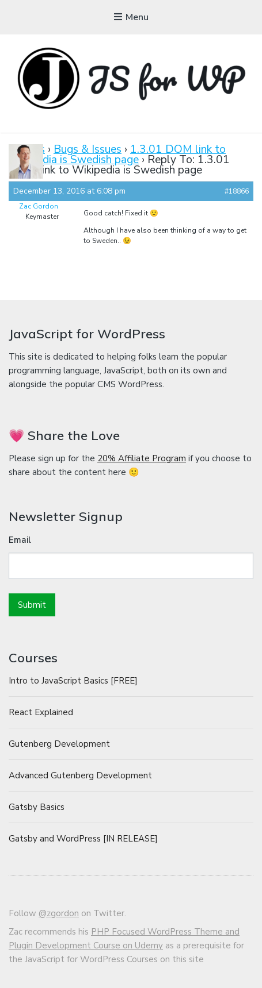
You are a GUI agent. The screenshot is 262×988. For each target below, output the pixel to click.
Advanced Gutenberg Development (80, 775)
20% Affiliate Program (141, 458)
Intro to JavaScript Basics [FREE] (73, 680)
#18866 (237, 191)
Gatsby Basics (36, 807)
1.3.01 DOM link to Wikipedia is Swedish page (117, 154)
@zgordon (59, 913)
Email (20, 540)
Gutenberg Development (59, 744)
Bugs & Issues (87, 149)
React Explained (41, 712)
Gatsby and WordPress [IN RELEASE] (83, 838)
